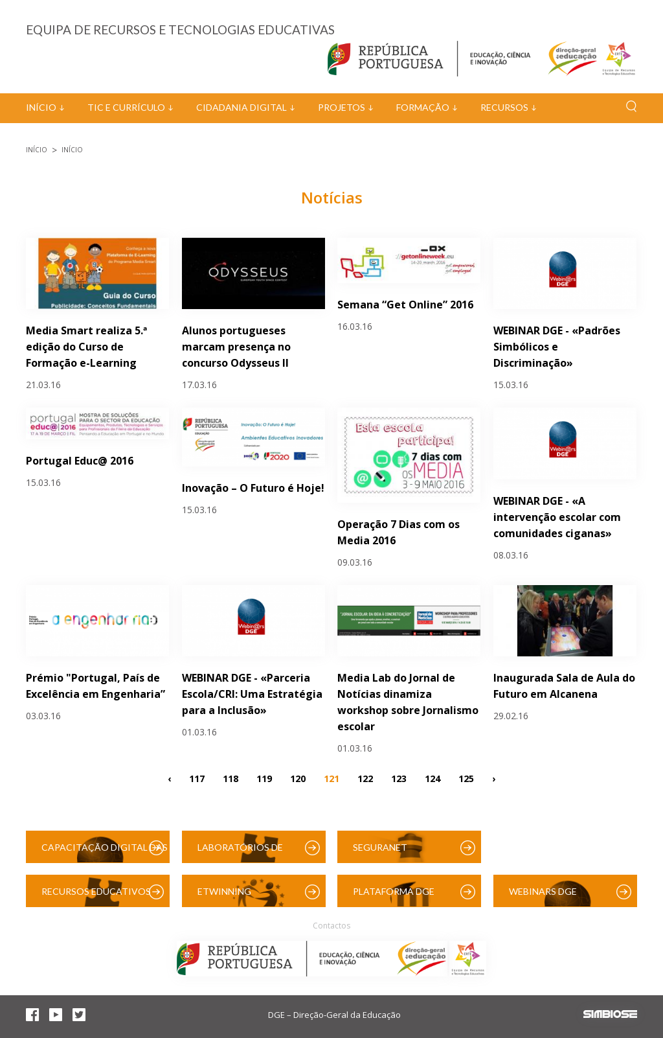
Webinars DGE (543, 891)
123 (399, 778)
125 (466, 778)
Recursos (504, 107)
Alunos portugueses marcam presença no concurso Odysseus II (236, 346)
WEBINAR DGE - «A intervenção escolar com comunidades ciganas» (557, 517)
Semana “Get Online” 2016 (405, 304)
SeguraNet (380, 847)
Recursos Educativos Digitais (96, 896)
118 (230, 778)
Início (41, 107)
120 (298, 778)
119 (264, 778)
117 (197, 778)
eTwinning (224, 891)
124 (432, 778)
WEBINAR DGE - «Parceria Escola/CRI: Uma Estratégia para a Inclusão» (252, 694)
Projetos (341, 107)
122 (365, 778)
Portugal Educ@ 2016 (79, 461)
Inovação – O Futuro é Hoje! (253, 488)
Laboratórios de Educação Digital (242, 852)
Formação (422, 107)
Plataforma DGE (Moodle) (393, 896)
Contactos (331, 925)
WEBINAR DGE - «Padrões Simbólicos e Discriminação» (556, 346)
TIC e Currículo (126, 107)
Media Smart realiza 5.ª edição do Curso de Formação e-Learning (86, 346)
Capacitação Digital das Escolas (104, 852)
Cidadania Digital (241, 107)
